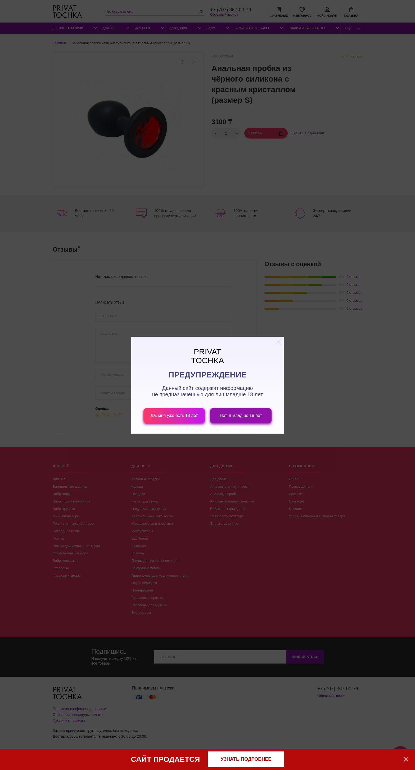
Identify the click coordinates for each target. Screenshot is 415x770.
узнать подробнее (246, 759)
